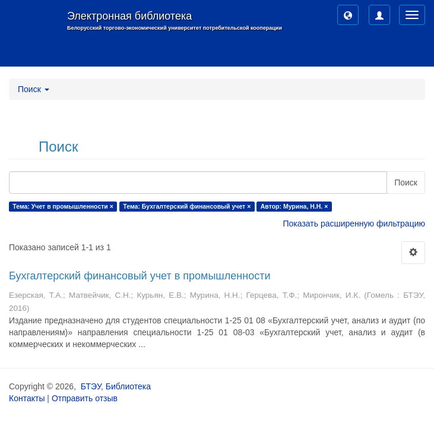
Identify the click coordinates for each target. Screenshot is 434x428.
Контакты (27, 398)
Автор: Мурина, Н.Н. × (294, 206)
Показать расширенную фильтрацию (354, 223)
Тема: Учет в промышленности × (62, 206)
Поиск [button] (33, 89)
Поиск (405, 182)
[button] (348, 15)
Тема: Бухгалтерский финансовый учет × (187, 206)
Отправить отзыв (85, 398)
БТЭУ (91, 386)
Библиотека (128, 386)
